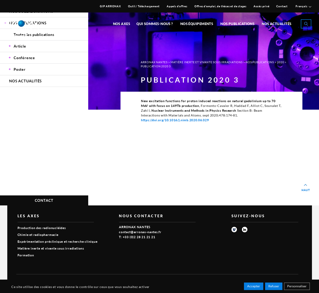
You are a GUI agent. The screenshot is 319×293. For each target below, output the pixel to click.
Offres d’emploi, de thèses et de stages (220, 6)
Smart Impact (288, 280)
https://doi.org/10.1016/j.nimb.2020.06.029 (175, 120)
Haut (305, 190)
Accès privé (261, 6)
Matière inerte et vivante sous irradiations (206, 62)
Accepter (253, 287)
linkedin (244, 229)
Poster (20, 69)
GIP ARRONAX (110, 6)
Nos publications (237, 24)
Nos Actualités (276, 24)
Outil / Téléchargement (144, 6)
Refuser (273, 287)
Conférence (24, 58)
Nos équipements (196, 24)
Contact (282, 6)
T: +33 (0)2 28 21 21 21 (137, 237)
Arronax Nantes (154, 62)
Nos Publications (260, 62)
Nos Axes (121, 24)
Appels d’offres (177, 6)
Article (20, 46)
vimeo (234, 229)
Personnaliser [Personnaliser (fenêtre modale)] (297, 287)
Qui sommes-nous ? (154, 24)
